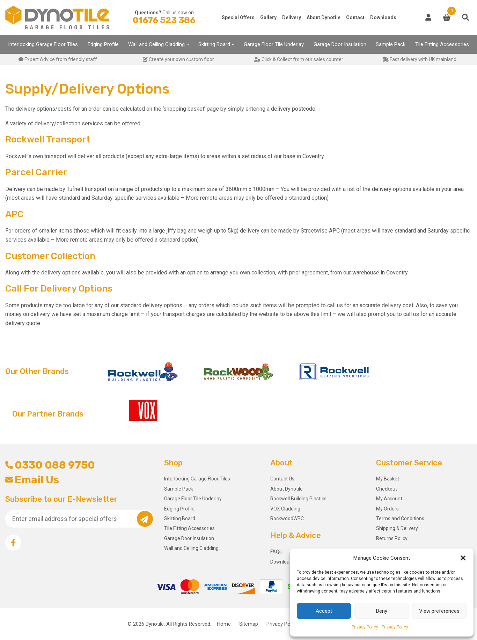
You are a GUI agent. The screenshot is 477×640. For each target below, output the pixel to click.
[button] (463, 557)
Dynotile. (155, 624)
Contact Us (282, 478)
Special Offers (238, 17)
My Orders (387, 509)
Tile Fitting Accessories (442, 44)
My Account (389, 498)
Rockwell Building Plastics (298, 498)
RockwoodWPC (287, 518)
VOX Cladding (285, 509)
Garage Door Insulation (340, 44)
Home (224, 624)
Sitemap (248, 624)
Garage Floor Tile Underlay (274, 44)
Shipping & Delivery (397, 528)
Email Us (32, 479)
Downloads (383, 17)
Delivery (291, 17)
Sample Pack (390, 44)
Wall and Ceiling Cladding (156, 44)
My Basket (387, 478)
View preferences (439, 611)
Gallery (268, 17)
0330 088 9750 (50, 465)
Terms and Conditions (400, 518)
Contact (355, 17)
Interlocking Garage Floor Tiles (43, 44)
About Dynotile (323, 17)
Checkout (386, 489)
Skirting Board (214, 44)
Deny (381, 611)
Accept (324, 611)
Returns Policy (392, 538)
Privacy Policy (365, 627)
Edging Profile (103, 44)
